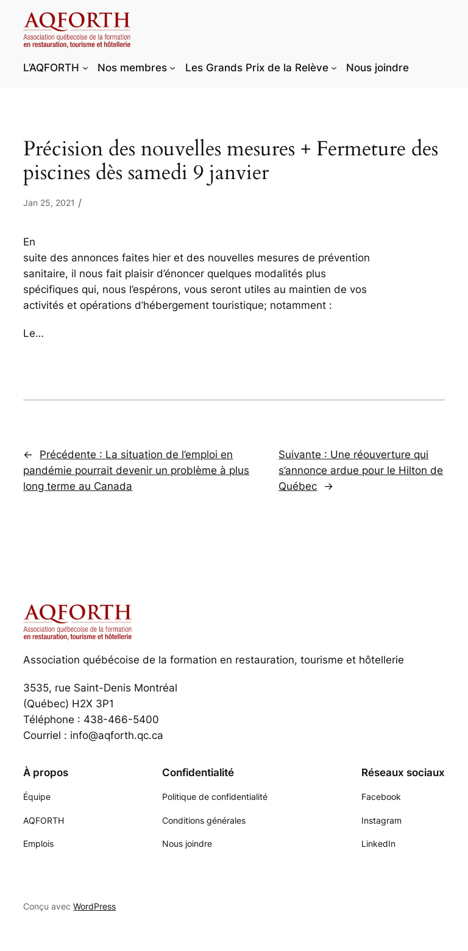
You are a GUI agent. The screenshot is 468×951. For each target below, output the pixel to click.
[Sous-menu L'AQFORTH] (85, 68)
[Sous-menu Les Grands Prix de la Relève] (334, 68)
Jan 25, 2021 (49, 202)
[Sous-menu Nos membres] (172, 68)
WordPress (94, 906)
